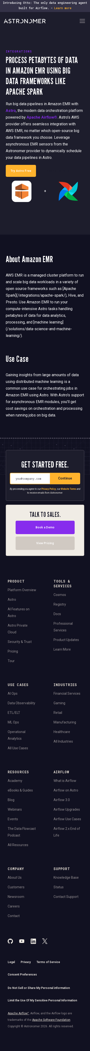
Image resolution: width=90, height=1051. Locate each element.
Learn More (62, 649)
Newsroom (16, 897)
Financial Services (67, 693)
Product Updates (66, 640)
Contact (14, 916)
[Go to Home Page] (41, 21)
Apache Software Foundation (51, 1020)
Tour (11, 661)
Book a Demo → (58, 171)
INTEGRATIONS (19, 51)
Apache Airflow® (42, 117)
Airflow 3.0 (62, 800)
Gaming (59, 703)
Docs (57, 614)
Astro (11, 110)
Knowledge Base (66, 877)
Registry (60, 604)
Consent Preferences (22, 974)
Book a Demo (45, 527)
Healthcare (62, 732)
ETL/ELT (14, 713)
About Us (15, 877)
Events (13, 819)
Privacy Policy (48, 488)
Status (59, 887)
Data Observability (21, 703)
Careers (14, 906)
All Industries (63, 741)
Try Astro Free (21, 171)
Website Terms (68, 488)
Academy (15, 781)
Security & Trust (20, 642)
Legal (11, 962)
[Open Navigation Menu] (82, 21)
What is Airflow (65, 781)
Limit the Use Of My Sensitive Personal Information (42, 1000)
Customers (16, 887)
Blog (11, 800)
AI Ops (13, 693)
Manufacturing (65, 722)
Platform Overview (22, 590)
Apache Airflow (18, 1013)
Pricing (13, 651)
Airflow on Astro (66, 790)
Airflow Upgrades (67, 809)
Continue (65, 478)
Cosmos (60, 595)
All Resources (18, 845)
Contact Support (66, 897)
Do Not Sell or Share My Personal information (39, 988)
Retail (58, 713)
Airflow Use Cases (67, 819)
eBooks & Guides (20, 790)
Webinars (15, 809)
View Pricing (45, 543)
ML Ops (13, 722)
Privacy (26, 962)
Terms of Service (48, 962)
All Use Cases (18, 748)
